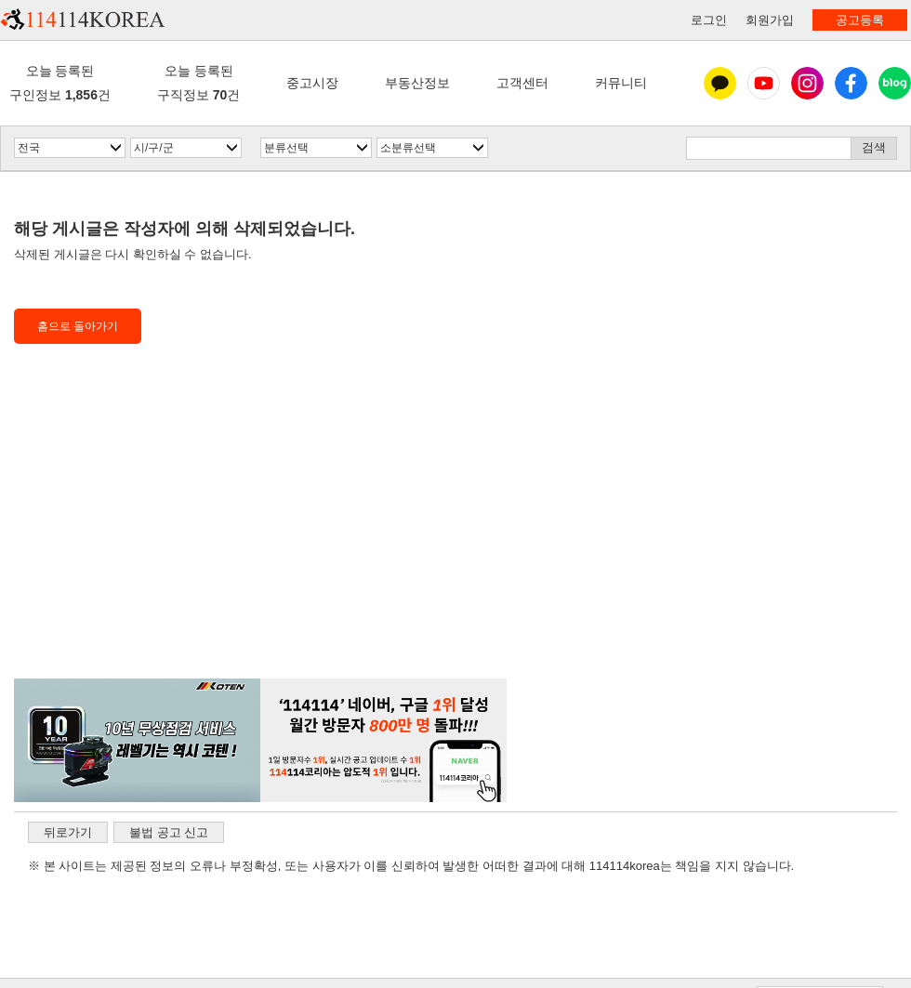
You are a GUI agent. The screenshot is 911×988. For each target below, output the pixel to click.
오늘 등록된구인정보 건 (60, 82)
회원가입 (770, 20)
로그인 (709, 20)
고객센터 (522, 82)
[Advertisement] (260, 539)
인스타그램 (807, 83)
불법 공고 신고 (168, 832)
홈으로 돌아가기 (77, 326)
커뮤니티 (621, 82)
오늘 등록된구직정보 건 (198, 82)
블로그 (894, 83)
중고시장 (312, 82)
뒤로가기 (68, 832)
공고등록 (860, 20)
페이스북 (851, 83)
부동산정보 (417, 82)
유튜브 (763, 83)
